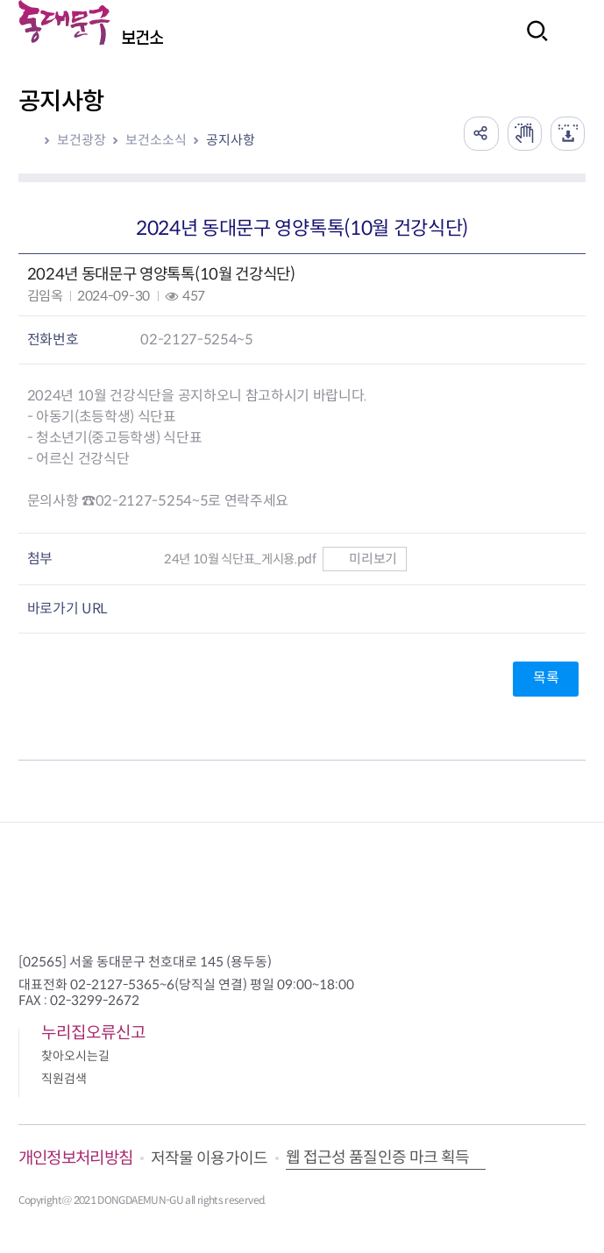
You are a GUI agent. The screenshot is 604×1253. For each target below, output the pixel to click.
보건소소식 (156, 139)
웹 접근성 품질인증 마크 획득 (378, 1157)
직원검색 (64, 1079)
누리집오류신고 (93, 1033)
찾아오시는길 (75, 1056)
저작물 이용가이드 (209, 1158)
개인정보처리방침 (75, 1158)
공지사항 (230, 139)
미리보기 (364, 558)
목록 (545, 678)
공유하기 (479, 133)
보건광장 (81, 139)
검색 (532, 42)
